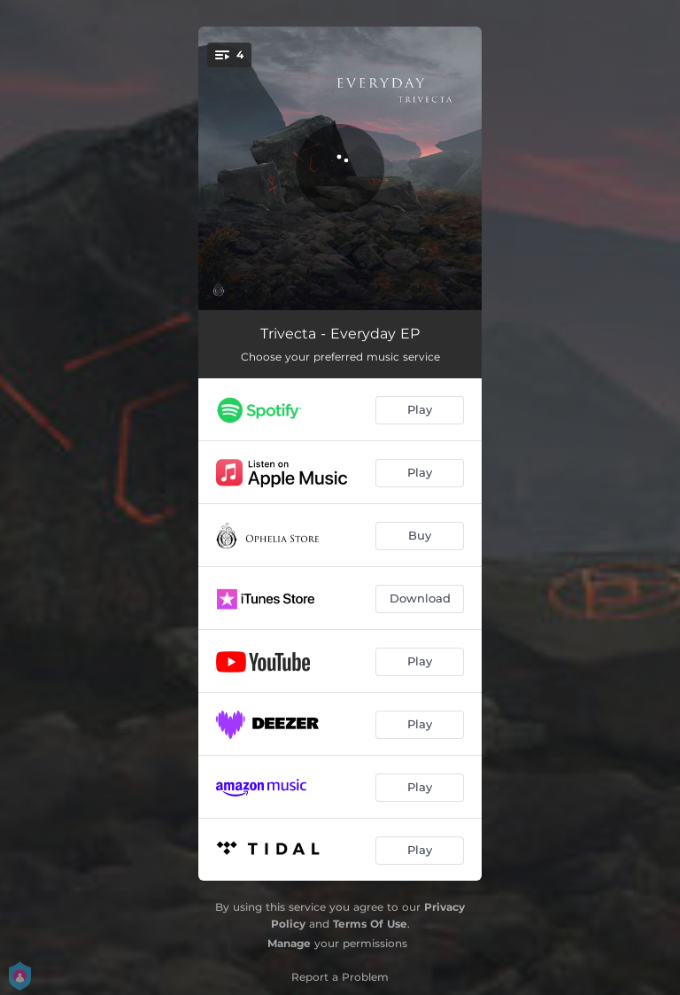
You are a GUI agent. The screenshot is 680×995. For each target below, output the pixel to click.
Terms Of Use (370, 923)
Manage (289, 943)
